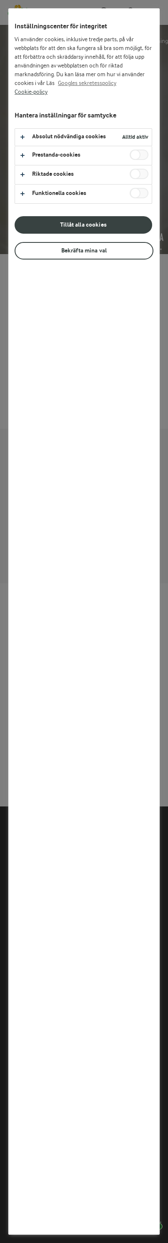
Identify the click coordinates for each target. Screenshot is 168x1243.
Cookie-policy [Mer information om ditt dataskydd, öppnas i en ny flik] (31, 92)
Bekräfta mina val (84, 250)
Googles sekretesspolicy (87, 83)
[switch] (139, 155)
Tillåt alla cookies (83, 224)
